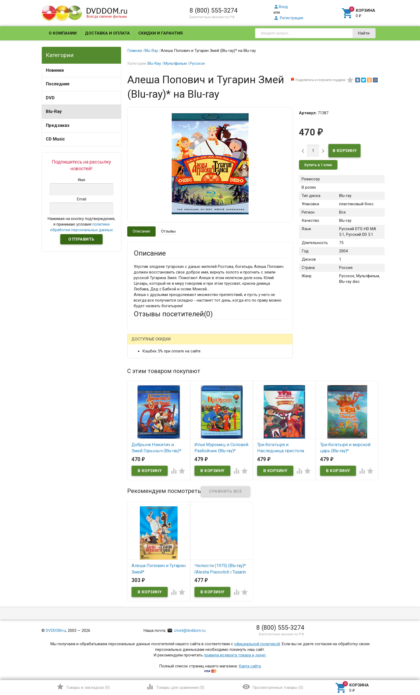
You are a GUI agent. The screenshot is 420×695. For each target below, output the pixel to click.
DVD (50, 97)
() (83, 687)
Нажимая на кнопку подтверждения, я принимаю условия (81, 224)
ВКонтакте (200, 343)
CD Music (55, 139)
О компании (63, 33)
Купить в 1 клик (318, 165)
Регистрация (288, 18)
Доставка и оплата (107, 33)
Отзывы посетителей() (173, 314)
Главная (134, 50)
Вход (280, 6)
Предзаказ (57, 125)
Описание (141, 231)
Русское (197, 63)
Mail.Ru (168, 343)
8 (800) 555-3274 (214, 10)
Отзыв (139, 420)
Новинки (55, 70)
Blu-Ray (54, 111)
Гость (140, 342)
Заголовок (143, 396)
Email (138, 376)
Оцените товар (147, 411)
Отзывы (168, 231)
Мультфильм (175, 63)
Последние (58, 83)
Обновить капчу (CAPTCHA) (201, 485)
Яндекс (233, 343)
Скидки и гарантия (160, 33)
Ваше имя (142, 361)
